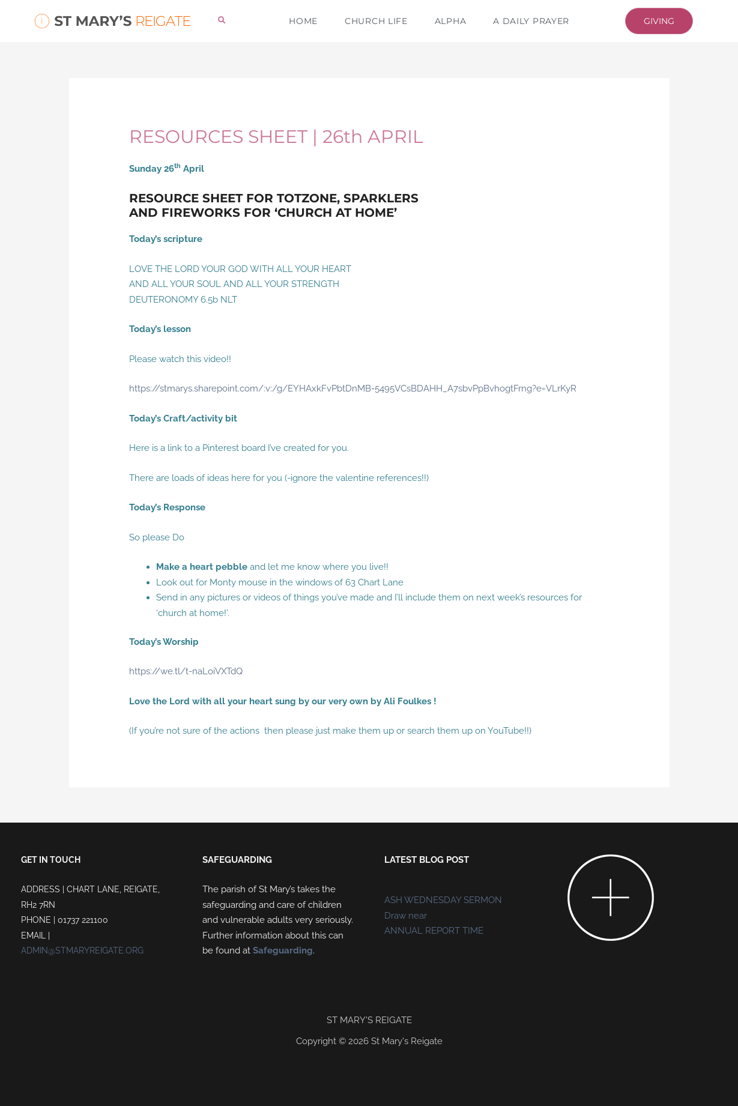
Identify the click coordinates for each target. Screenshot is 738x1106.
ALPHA (451, 21)
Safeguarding (283, 950)
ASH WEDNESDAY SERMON (443, 900)
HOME (303, 21)
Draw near (405, 915)
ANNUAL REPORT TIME (433, 930)
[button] (221, 20)
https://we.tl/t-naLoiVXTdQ (186, 671)
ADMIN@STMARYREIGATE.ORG (82, 950)
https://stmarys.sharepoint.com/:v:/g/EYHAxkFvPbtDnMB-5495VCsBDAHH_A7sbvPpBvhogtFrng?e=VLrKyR (352, 388)
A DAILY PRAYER (531, 21)
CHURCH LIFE (376, 21)
